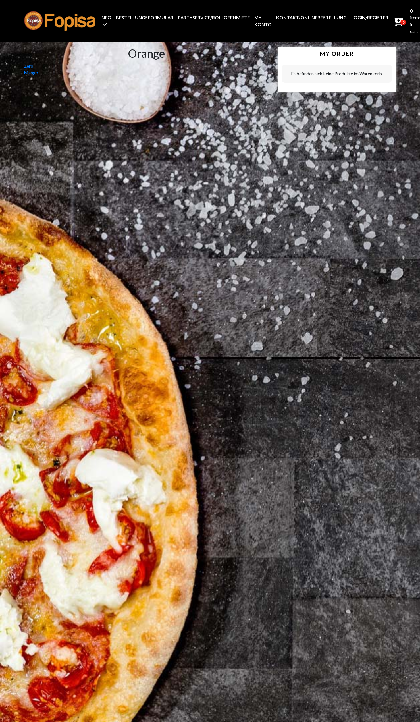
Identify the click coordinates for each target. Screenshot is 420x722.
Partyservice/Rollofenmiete (214, 17)
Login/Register (369, 17)
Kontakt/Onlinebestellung (311, 17)
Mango (31, 72)
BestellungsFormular (144, 17)
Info (105, 17)
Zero (28, 66)
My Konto (263, 21)
